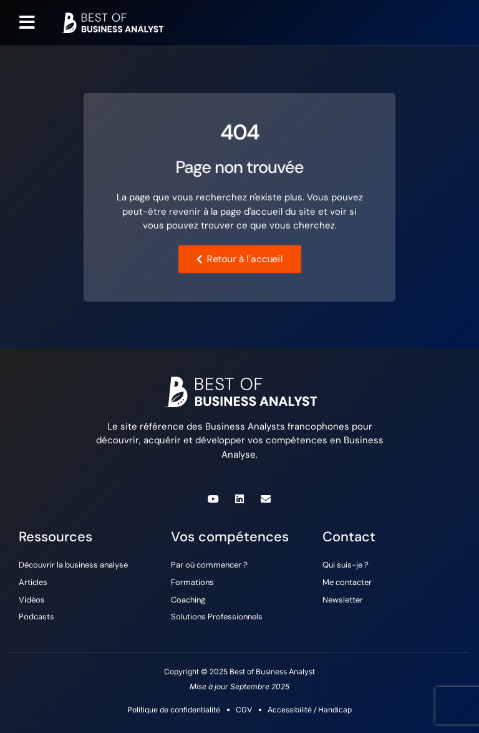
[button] (27, 22)
